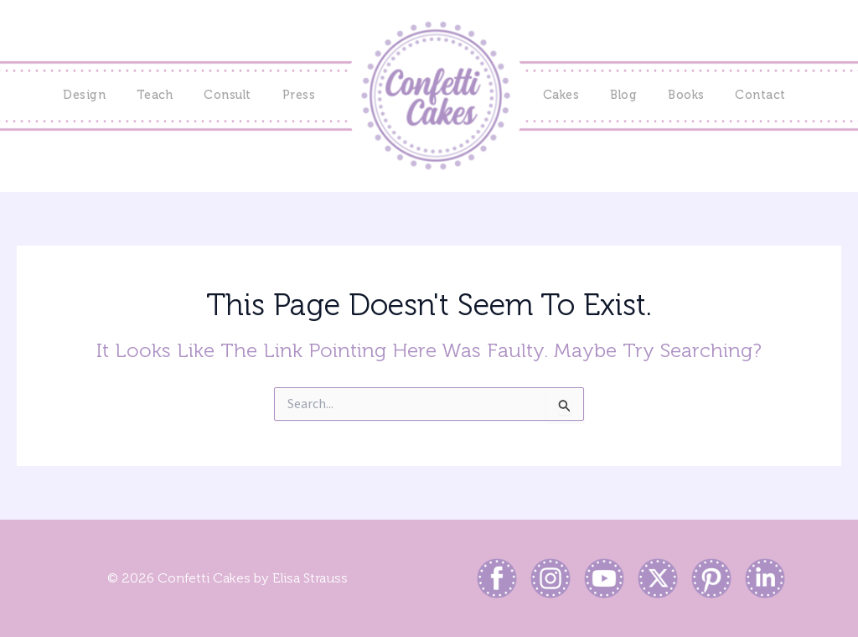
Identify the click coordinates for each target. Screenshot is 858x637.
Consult (227, 95)
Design (84, 95)
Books (686, 95)
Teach (155, 95)
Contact (760, 95)
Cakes (561, 95)
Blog (623, 95)
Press (299, 95)
